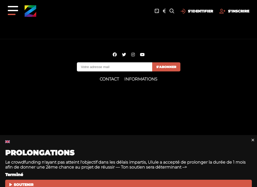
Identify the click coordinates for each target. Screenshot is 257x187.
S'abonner (166, 67)
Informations (140, 79)
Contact (109, 79)
